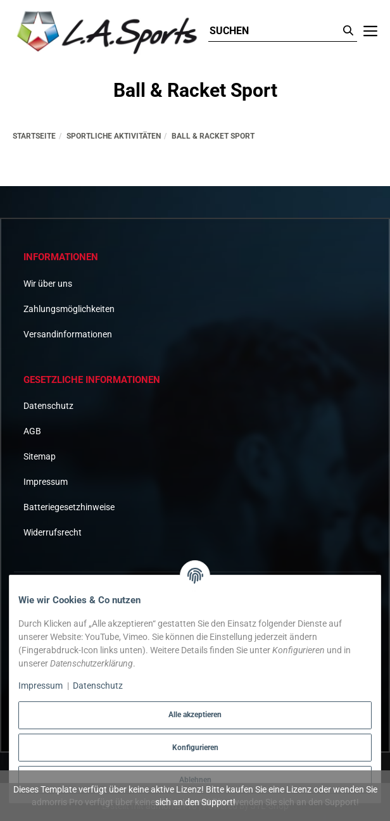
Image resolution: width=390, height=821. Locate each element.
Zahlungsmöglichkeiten (69, 309)
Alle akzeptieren (195, 714)
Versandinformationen (67, 334)
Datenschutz (48, 406)
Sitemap (39, 456)
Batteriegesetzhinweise (69, 507)
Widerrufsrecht (52, 532)
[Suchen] (273, 31)
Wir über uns (47, 284)
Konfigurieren (195, 747)
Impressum (45, 482)
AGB (32, 431)
